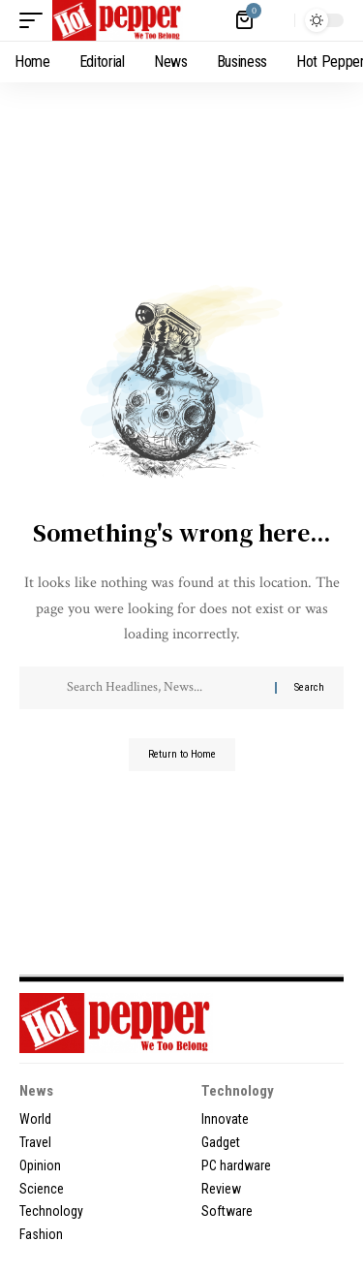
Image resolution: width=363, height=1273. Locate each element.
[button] (35, 20)
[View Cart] (246, 20)
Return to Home (182, 754)
